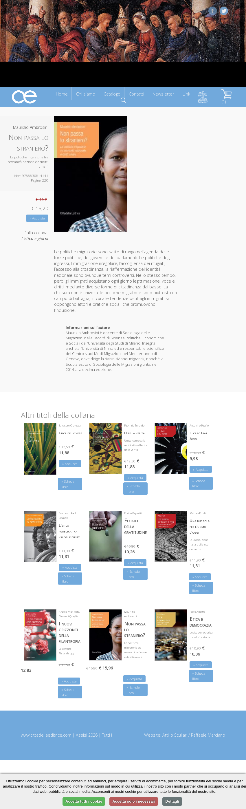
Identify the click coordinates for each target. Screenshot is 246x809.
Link (186, 94)
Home (62, 94)
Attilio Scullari (174, 735)
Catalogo (112, 94)
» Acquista (37, 218)
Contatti (136, 94)
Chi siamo (85, 94)
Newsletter (163, 94)
